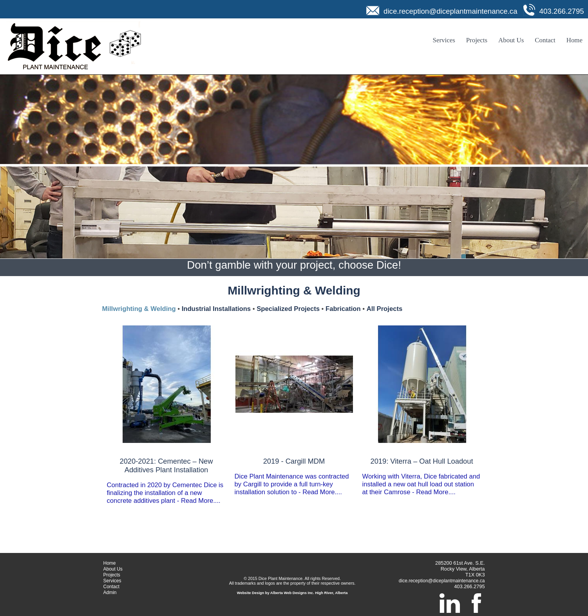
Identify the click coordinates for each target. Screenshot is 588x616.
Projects (476, 40)
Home (574, 40)
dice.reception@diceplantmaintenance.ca (450, 11)
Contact (545, 40)
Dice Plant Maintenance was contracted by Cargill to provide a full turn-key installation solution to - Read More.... (294, 476)
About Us (511, 40)
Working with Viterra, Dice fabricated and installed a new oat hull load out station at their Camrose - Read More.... (421, 476)
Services (444, 40)
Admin (110, 592)
